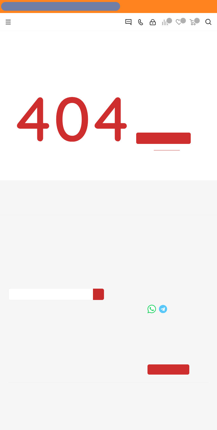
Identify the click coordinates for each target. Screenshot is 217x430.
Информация (93, 207)
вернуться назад (167, 162)
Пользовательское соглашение (97, 242)
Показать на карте (170, 348)
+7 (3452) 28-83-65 (47, 420)
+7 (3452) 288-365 (176, 272)
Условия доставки (96, 224)
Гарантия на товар (97, 232)
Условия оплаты (94, 216)
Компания (20, 207)
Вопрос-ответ (161, 216)
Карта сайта (159, 232)
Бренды (155, 224)
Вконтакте (14, 318)
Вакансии (17, 224)
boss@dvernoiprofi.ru (178, 301)
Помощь (157, 207)
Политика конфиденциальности (37, 276)
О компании (20, 216)
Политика (18, 232)
